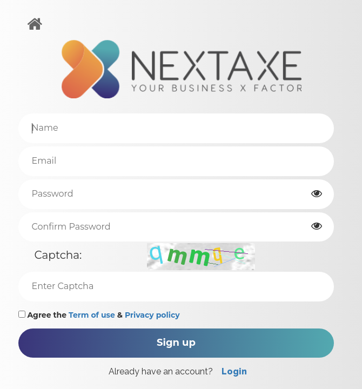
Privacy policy (152, 315)
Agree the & (99, 315)
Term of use (92, 315)
